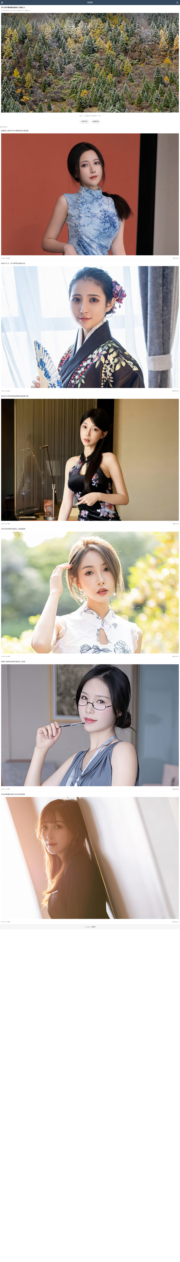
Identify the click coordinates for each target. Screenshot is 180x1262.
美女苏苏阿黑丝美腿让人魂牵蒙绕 (13, 529)
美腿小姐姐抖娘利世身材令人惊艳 (13, 661)
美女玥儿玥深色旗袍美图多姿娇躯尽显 (14, 396)
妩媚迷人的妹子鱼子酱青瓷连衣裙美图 (14, 131)
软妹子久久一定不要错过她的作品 (13, 263)
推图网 (90, 2)
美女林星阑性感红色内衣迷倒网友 (13, 794)
